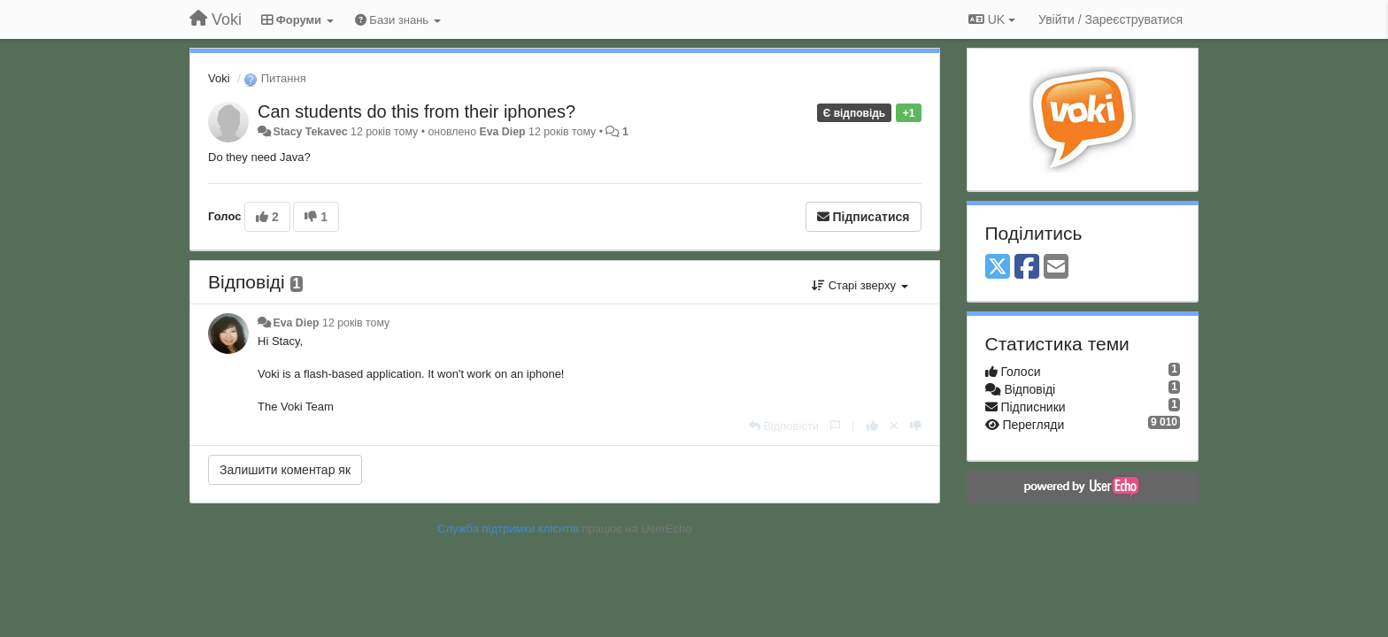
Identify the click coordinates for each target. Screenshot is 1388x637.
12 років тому (355, 323)
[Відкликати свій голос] (894, 426)
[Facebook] (1026, 267)
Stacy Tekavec (310, 132)
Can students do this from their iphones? (416, 111)
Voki (219, 78)
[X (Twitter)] (997, 267)
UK (991, 19)
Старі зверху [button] (859, 285)
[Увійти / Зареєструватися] (1110, 19)
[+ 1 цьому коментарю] (872, 426)
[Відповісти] (784, 426)
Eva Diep (502, 132)
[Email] (1056, 267)
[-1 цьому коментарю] (915, 426)
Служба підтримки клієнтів (508, 528)
